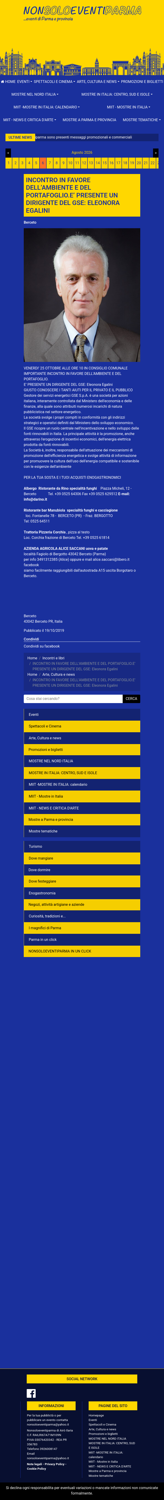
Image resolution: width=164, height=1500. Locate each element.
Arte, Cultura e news (45, 738)
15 (105, 163)
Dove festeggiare (42, 881)
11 (77, 163)
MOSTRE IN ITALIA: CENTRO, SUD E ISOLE (63, 773)
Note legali (34, 1464)
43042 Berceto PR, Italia (43, 621)
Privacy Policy (54, 1464)
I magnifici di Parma (45, 928)
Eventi (34, 714)
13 (91, 163)
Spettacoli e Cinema (45, 726)
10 (70, 163)
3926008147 (48, 1449)
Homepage (96, 1415)
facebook (31, 565)
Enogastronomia (42, 893)
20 (139, 163)
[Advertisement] (82, 39)
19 (132, 163)
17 (118, 163)
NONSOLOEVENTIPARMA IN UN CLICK (60, 951)
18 (125, 163)
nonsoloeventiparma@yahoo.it (48, 1424)
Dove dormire (39, 870)
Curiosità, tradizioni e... (47, 916)
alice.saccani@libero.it (113, 559)
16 (111, 163)
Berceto (30, 222)
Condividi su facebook (42, 646)
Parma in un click (43, 939)
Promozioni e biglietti (46, 749)
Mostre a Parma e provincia (89, 120)
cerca (131, 698)
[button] (24, 81)
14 (98, 163)
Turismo (35, 846)
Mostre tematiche (43, 831)
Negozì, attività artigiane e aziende (56, 904)
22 (153, 163)
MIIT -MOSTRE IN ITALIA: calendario (58, 784)
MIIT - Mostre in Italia (46, 796)
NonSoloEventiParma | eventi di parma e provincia (82, 13)
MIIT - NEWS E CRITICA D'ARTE (54, 808)
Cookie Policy (36, 1468)
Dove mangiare (41, 858)
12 (84, 163)
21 (146, 163)
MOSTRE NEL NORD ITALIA (51, 761)
